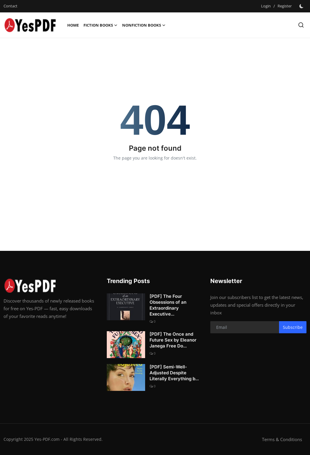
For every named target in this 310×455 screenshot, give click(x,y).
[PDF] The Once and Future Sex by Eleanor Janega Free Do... (173, 340)
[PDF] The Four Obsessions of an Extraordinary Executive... (168, 305)
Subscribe (293, 327)
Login (266, 6)
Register (285, 6)
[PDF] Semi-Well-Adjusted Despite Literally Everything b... (174, 372)
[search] (301, 25)
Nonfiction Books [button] (143, 25)
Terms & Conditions (282, 439)
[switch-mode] (302, 6)
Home (73, 25)
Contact (10, 6)
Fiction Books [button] (100, 25)
